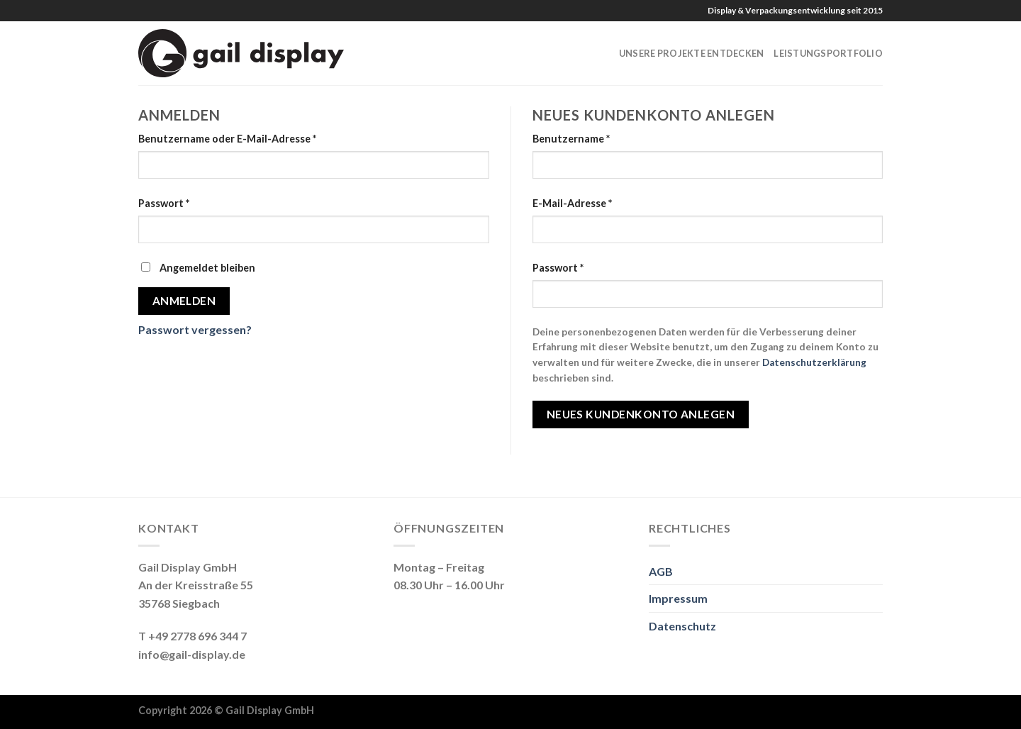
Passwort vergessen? (195, 329)
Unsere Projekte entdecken (691, 53)
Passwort (163, 203)
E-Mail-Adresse (572, 203)
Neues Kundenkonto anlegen (641, 414)
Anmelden (184, 300)
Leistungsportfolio (828, 53)
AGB (661, 571)
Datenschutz (682, 626)
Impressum (678, 598)
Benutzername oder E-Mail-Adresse (227, 139)
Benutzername (571, 139)
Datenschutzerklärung (814, 362)
